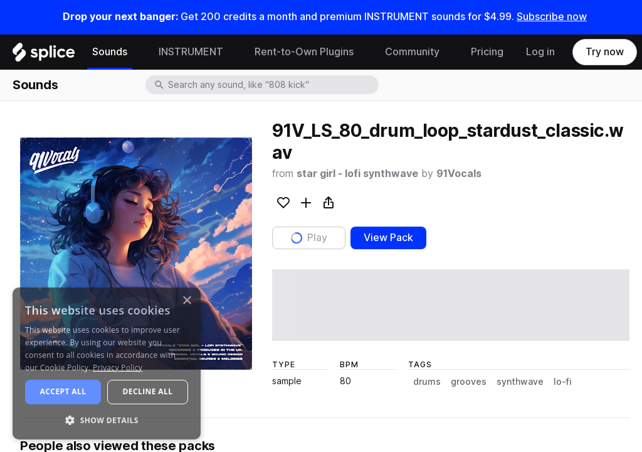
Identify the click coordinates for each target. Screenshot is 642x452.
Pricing (487, 52)
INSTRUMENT (191, 52)
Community (412, 52)
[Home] (44, 55)
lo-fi (563, 382)
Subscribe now (552, 17)
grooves (469, 382)
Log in (540, 52)
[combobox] (272, 85)
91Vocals (459, 174)
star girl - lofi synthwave (357, 174)
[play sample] (450, 305)
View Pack (388, 238)
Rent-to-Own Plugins (304, 52)
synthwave (520, 382)
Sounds (109, 52)
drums (427, 382)
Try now (605, 52)
